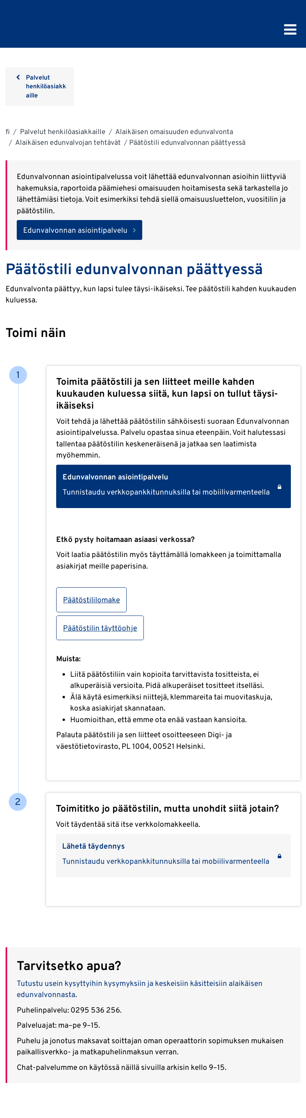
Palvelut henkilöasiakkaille (62, 131)
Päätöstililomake (91, 599)
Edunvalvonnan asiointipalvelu (75, 230)
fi (8, 131)
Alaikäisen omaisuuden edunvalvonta (173, 131)
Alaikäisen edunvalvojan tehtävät (67, 142)
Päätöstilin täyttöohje (100, 628)
